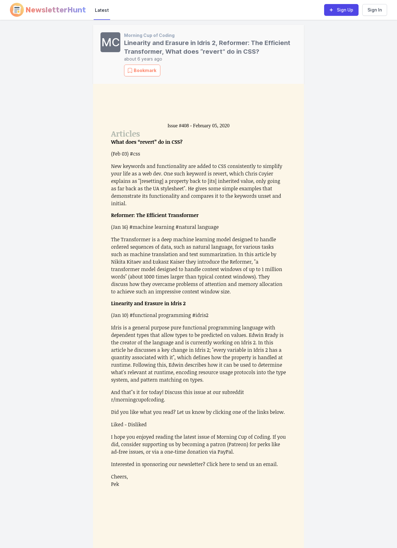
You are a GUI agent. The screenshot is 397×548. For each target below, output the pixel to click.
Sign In (375, 9)
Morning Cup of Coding (149, 35)
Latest (102, 10)
